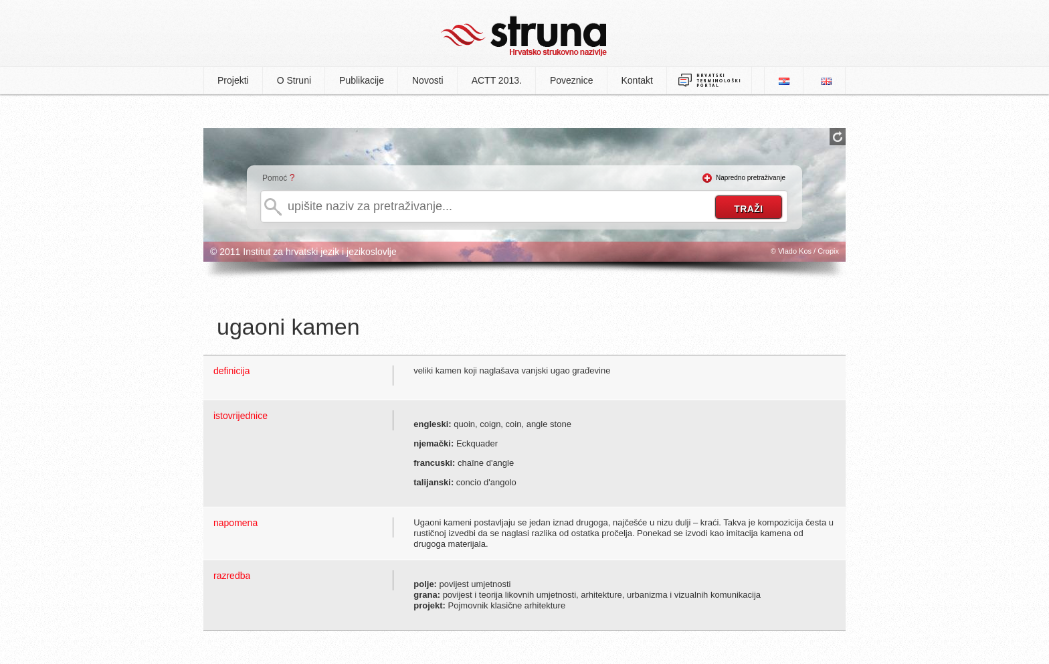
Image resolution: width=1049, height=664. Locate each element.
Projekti (233, 80)
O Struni (294, 80)
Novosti (428, 80)
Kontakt (637, 80)
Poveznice (571, 80)
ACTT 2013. (497, 80)
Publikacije (361, 80)
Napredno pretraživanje (750, 177)
